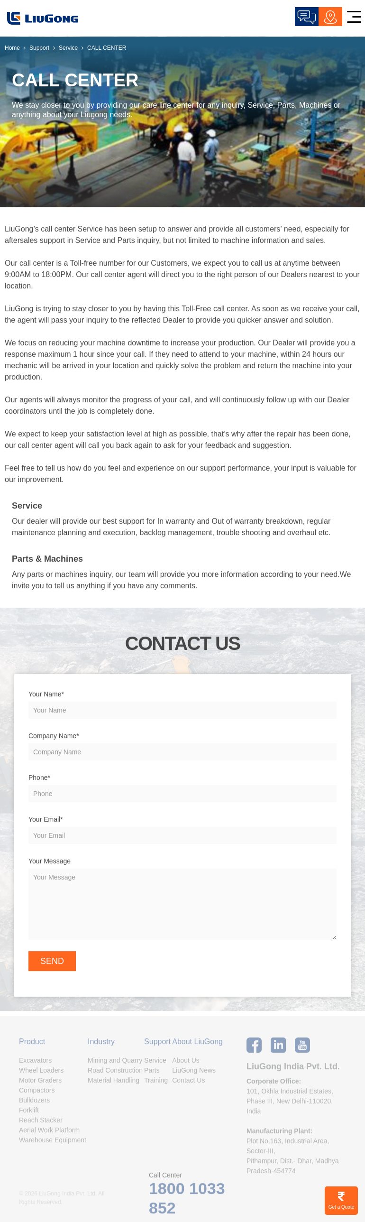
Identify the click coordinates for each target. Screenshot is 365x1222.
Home (12, 48)
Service (68, 48)
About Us (186, 1063)
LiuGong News (194, 1073)
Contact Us (188, 1083)
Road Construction (115, 1073)
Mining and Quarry (115, 1063)
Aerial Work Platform (49, 1133)
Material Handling (113, 1083)
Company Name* (53, 736)
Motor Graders (40, 1083)
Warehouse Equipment (52, 1143)
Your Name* (46, 694)
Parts (152, 1073)
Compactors (37, 1093)
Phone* (39, 778)
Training (156, 1083)
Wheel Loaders (41, 1073)
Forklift (29, 1113)
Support (39, 48)
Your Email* (45, 820)
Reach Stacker (41, 1123)
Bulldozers (34, 1103)
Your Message (49, 861)
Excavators (35, 1063)
